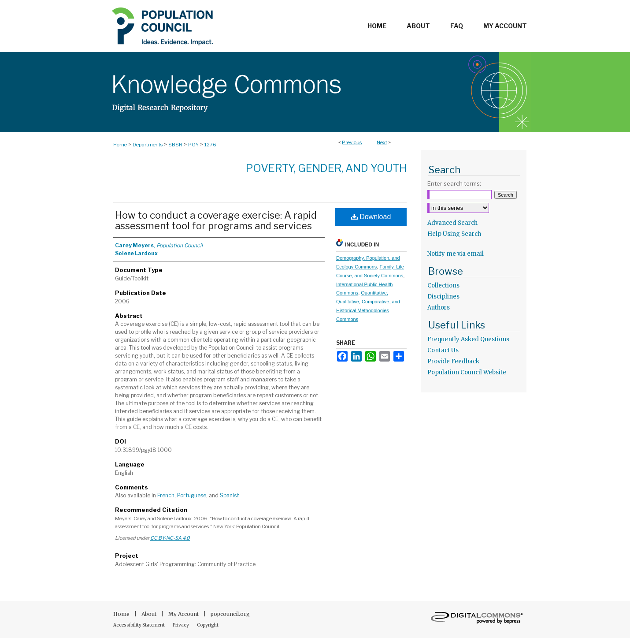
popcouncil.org (230, 614)
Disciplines (443, 296)
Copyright (208, 625)
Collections (443, 285)
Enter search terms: (454, 183)
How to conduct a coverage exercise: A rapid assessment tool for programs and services (216, 220)
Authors (438, 307)
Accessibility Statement (139, 625)
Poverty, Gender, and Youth (326, 168)
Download (371, 216)
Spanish (230, 495)
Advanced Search (452, 223)
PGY (193, 145)
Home (120, 145)
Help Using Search (454, 234)
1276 (210, 145)
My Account (184, 614)
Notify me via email (455, 253)
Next (382, 142)
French (165, 495)
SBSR (175, 145)
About (149, 614)
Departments (148, 145)
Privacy (181, 625)
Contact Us (443, 350)
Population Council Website (466, 372)
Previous (352, 142)
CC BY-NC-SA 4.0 (170, 538)
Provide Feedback (453, 361)
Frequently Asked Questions (468, 339)
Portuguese (191, 495)
